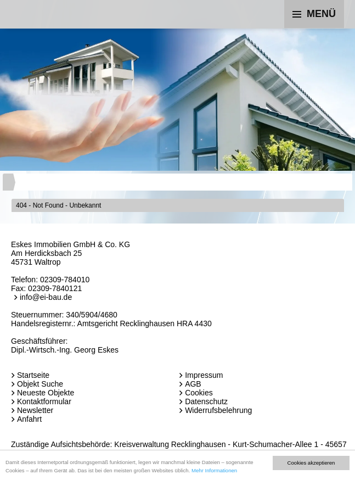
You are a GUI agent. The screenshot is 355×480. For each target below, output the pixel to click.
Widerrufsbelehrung (218, 410)
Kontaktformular (44, 401)
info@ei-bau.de (46, 297)
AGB (193, 383)
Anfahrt (29, 419)
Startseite (33, 375)
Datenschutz (206, 401)
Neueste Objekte (45, 392)
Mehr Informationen (214, 470)
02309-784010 (64, 279)
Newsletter (35, 410)
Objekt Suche (40, 383)
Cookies (199, 392)
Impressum (204, 375)
